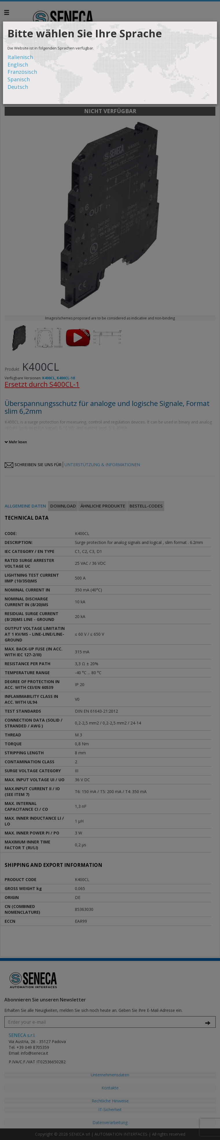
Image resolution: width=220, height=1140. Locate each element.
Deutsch (18, 86)
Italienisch (20, 57)
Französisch (22, 71)
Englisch (18, 64)
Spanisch (19, 79)
